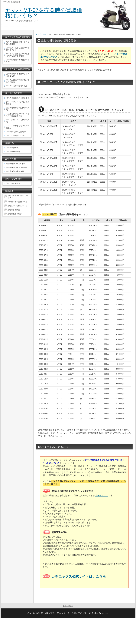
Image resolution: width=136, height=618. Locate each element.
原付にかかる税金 (13, 183)
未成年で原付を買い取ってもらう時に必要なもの (17, 115)
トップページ (41, 34)
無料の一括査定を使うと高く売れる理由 (17, 43)
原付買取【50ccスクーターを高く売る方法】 (67, 613)
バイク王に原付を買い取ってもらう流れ (17, 81)
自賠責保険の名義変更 (15, 171)
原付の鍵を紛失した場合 (16, 132)
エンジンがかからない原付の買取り (17, 127)
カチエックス (101, 495)
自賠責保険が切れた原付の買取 (17, 109)
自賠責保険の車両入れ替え (16, 167)
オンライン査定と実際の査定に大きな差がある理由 (17, 55)
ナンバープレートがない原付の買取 (17, 103)
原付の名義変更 (12, 148)
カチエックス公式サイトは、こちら (79, 576)
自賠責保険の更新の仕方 (16, 164)
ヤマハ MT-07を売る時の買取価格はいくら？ (43, 13)
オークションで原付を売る (16, 86)
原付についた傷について (16, 135)
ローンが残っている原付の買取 (17, 121)
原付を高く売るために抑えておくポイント (17, 49)
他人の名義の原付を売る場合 (17, 98)
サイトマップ (68, 606)
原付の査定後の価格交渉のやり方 (17, 61)
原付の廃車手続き (13, 151)
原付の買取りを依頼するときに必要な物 (17, 75)
